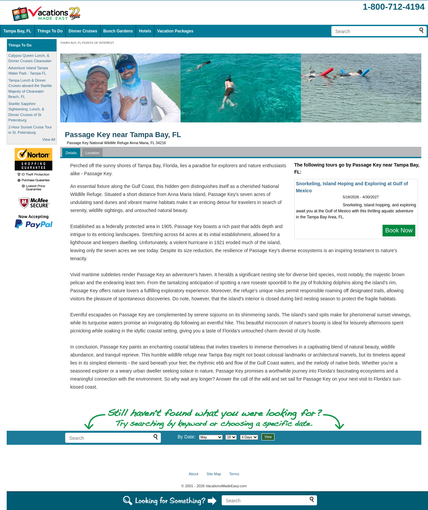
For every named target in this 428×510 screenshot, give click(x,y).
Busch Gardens (118, 31)
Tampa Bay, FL (17, 31)
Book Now (399, 230)
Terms (234, 474)
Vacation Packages (175, 31)
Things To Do (50, 31)
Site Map (214, 474)
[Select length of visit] (249, 437)
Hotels (145, 31)
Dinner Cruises (83, 31)
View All (48, 139)
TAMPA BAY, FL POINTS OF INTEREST (87, 42)
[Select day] (231, 437)
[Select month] (211, 437)
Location (93, 153)
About (194, 474)
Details (71, 153)
